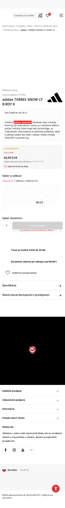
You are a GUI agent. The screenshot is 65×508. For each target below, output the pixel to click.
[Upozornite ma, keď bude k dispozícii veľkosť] (6, 188)
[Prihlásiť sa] (48, 15)
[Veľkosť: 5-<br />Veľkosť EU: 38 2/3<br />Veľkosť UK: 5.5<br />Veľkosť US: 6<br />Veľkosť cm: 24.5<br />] (39, 202)
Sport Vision (8, 25)
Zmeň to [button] (24, 469)
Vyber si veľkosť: (12, 175)
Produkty (20, 25)
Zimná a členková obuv (46, 25)
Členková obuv (11, 30)
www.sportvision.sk (17, 495)
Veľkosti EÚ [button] (8, 181)
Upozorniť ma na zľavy (18, 166)
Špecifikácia (31, 285)
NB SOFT (37, 495)
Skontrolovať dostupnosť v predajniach (31, 295)
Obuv (29, 25)
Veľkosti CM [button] (32, 181)
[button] (28, 15)
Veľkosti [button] (20, 181)
